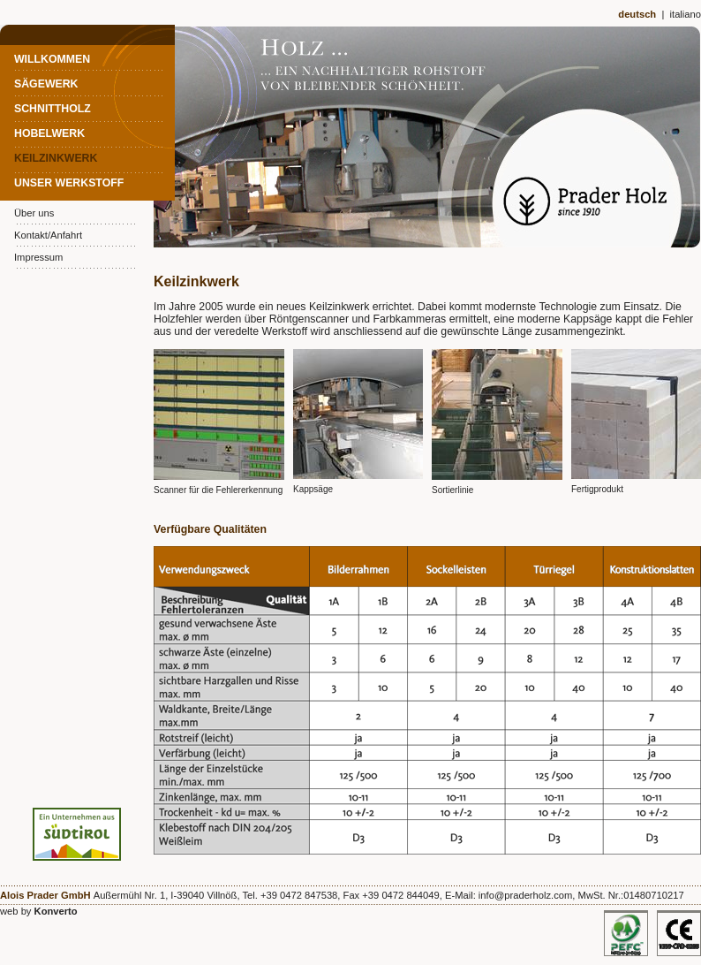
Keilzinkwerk (55, 158)
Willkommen (52, 59)
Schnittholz (52, 109)
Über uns (34, 213)
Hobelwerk (49, 133)
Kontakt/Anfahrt (48, 235)
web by (39, 911)
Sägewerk (46, 84)
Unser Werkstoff (69, 183)
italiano (685, 14)
